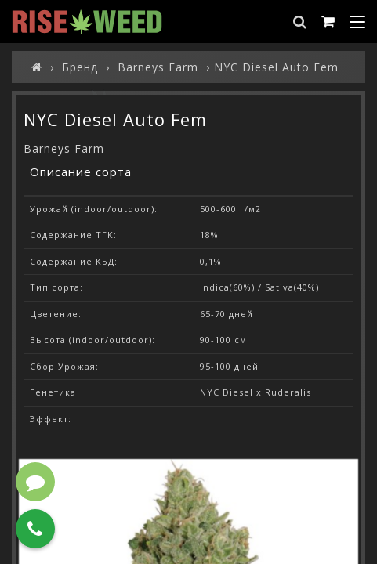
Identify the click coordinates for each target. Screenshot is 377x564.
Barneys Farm (64, 148)
